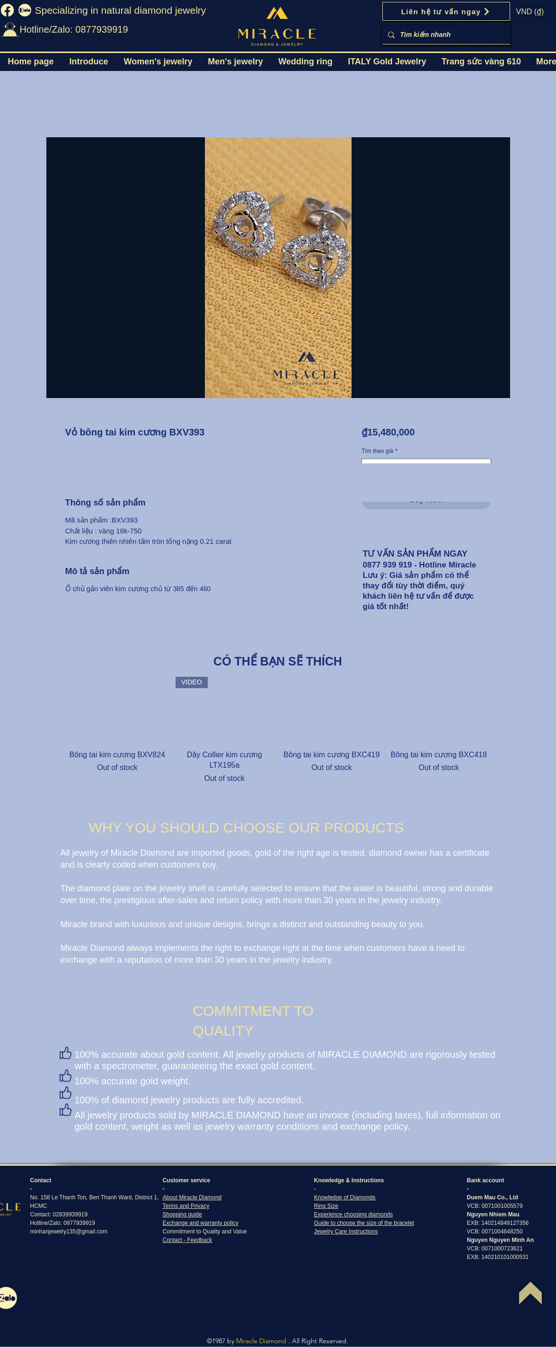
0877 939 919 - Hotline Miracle (420, 564)
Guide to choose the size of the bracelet (364, 1223)
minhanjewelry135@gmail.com (69, 1231)
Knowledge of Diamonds (345, 1197)
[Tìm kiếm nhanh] (445, 35)
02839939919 (70, 1214)
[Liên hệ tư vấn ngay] (446, 11)
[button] (158, 61)
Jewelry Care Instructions (346, 1231)
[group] (278, 730)
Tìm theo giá (379, 451)
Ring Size (326, 1206)
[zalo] (24, 10)
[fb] (7, 10)
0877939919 (79, 1223)
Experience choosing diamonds (353, 1214)
